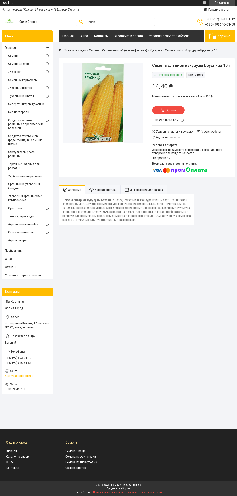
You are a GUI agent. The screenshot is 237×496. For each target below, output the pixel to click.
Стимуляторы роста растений (21, 154)
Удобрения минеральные (25, 176)
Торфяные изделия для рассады (24, 166)
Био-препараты (18, 112)
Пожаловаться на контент (108, 492)
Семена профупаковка (80, 456)
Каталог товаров (17, 456)
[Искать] (81, 22)
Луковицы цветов (20, 87)
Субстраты (15, 208)
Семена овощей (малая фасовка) (124, 50)
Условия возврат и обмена (169, 36)
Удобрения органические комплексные (25, 198)
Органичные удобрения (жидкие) (24, 186)
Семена (94, 50)
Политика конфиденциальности (143, 492)
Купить (171, 110)
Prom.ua (136, 484)
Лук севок (14, 71)
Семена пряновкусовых (81, 462)
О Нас (10, 462)
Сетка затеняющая (21, 232)
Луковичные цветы (21, 96)
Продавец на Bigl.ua (118, 488)
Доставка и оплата (129, 36)
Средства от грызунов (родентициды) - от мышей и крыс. (26, 140)
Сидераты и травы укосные (26, 104)
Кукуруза (156, 50)
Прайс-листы (13, 250)
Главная (68, 36)
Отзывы (10, 267)
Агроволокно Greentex (23, 224)
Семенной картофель (22, 80)
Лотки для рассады (21, 216)
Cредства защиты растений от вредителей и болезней (25, 124)
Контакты (101, 36)
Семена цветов (18, 63)
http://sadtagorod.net (19, 375)
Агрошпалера (17, 240)
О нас (84, 36)
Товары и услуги (75, 50)
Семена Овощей (76, 451)
